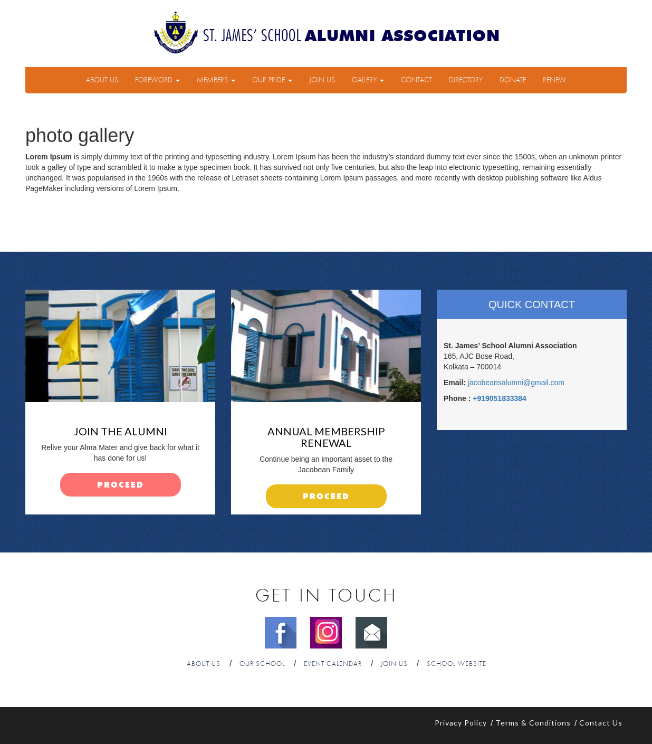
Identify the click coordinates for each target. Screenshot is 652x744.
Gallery (368, 80)
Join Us (322, 80)
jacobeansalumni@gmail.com (516, 382)
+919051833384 (499, 398)
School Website (456, 664)
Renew (554, 80)
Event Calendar (333, 664)
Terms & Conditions (533, 722)
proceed (120, 485)
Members (216, 80)
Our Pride (272, 80)
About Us (102, 80)
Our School (262, 664)
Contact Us (600, 722)
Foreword (157, 80)
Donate (513, 80)
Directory (466, 80)
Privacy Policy (461, 722)
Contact (416, 80)
